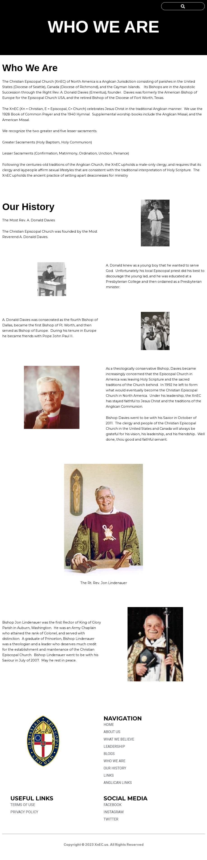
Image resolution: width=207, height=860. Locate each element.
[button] (183, 6)
